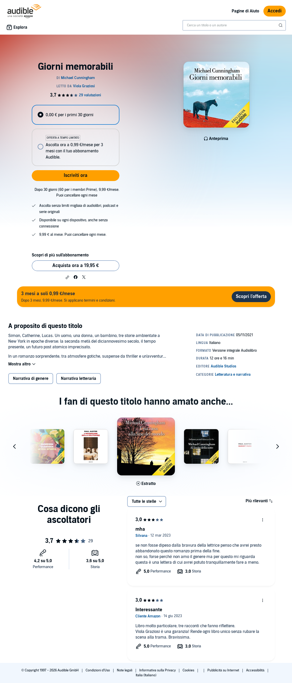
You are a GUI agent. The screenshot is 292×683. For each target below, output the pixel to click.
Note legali (125, 670)
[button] (67, 277)
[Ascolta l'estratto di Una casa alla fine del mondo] (146, 483)
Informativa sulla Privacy (157, 670)
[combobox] (234, 25)
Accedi (274, 11)
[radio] (75, 115)
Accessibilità (255, 670)
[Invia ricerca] (281, 25)
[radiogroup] (75, 135)
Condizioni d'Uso (98, 670)
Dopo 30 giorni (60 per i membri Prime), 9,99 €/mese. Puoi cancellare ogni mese (77, 192)
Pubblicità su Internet (223, 670)
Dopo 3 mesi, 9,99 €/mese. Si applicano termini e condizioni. (68, 297)
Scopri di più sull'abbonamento (60, 255)
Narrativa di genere (30, 378)
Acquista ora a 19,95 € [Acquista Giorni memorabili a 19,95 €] (75, 265)
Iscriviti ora (75, 175)
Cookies (189, 670)
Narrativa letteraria (78, 378)
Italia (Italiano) (146, 675)
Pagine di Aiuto (245, 11)
